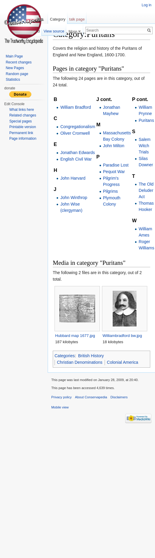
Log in (146, 5)
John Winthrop (73, 197)
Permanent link (21, 133)
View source (54, 31)
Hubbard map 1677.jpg (75, 335)
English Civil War (76, 159)
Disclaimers (119, 397)
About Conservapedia (91, 397)
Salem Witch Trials (145, 145)
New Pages (15, 68)
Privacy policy (61, 397)
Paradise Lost (116, 165)
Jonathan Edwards (77, 152)
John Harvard (72, 178)
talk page (77, 19)
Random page (17, 74)
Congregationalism (77, 126)
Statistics (13, 79)
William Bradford (75, 107)
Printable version (22, 127)
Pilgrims (110, 191)
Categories (65, 355)
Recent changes (19, 62)
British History (91, 355)
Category (57, 19)
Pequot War (114, 171)
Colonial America (122, 362)
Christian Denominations (80, 362)
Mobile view (60, 407)
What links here (21, 110)
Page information (22, 138)
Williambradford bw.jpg (122, 335)
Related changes (22, 115)
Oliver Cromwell (75, 133)
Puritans (146, 120)
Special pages (20, 121)
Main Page (14, 56)
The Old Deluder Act (146, 190)
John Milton (114, 145)
